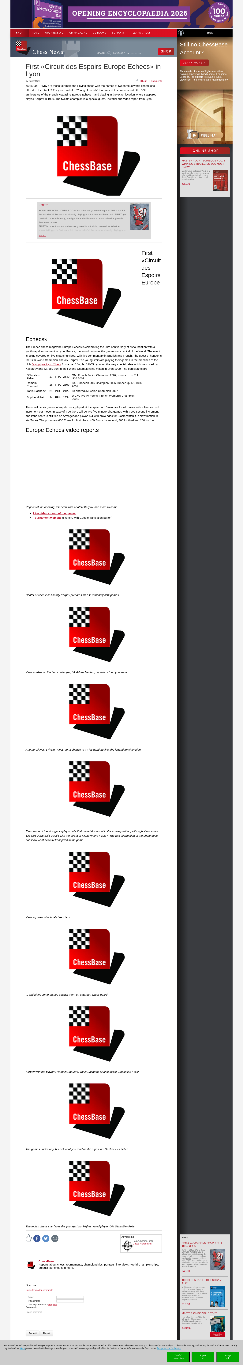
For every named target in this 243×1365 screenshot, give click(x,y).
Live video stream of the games (54, 513)
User (31, 1297)
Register (52, 1304)
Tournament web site (47, 517)
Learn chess (142, 32)
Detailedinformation (178, 1357)
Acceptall (227, 1357)
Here (22, 1348)
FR (139, 53)
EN (132, 53)
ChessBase (46, 1261)
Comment (31, 1307)
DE (128, 53)
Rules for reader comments (39, 1290)
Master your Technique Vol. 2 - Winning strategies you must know (204, 163)
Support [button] (119, 32)
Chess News (47, 52)
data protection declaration (169, 1348)
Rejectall (203, 1357)
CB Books (99, 32)
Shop (19, 32)
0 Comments (155, 81)
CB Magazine (78, 32)
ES (136, 53)
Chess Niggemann (142, 1243)
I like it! (143, 81)
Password (33, 1301)
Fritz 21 (44, 205)
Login (209, 33)
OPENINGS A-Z (54, 32)
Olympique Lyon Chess (46, 364)
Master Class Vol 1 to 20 (199, 1313)
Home (35, 32)
